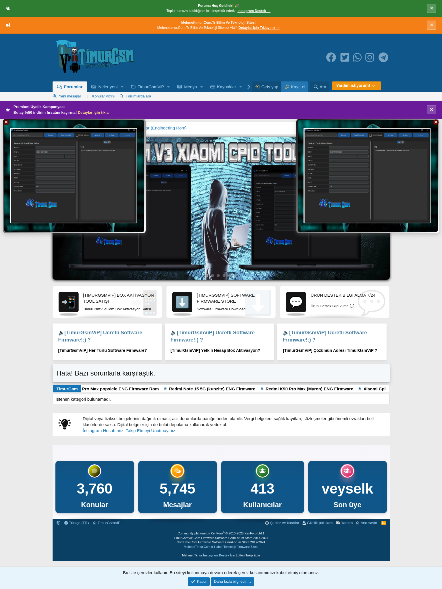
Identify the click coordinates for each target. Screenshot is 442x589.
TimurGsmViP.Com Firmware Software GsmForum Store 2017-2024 (221, 538)
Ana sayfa (369, 523)
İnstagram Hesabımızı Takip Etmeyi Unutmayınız (129, 430)
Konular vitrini (103, 96)
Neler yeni (108, 86)
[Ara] (319, 86)
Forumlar (73, 86)
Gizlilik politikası (320, 523)
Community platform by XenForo (220, 533)
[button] (122, 86)
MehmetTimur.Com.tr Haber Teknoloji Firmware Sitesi (221, 546)
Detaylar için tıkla (93, 112)
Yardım (347, 523)
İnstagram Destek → (253, 11)
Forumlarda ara (138, 96)
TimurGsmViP (151, 86)
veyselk (347, 489)
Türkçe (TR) (76, 523)
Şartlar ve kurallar (284, 523)
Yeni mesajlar (70, 96)
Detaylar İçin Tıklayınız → (259, 28)
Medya (190, 86)
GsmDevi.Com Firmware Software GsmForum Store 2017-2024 (221, 542)
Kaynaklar (226, 86)
